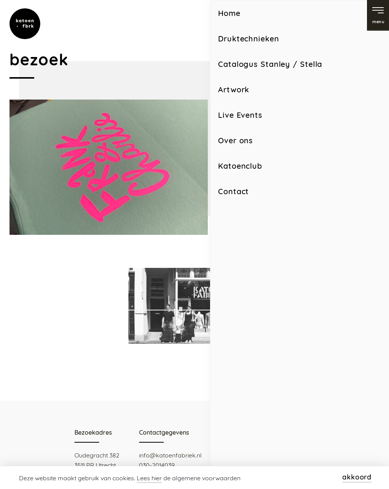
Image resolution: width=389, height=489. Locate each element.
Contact (254, 238)
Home (230, 238)
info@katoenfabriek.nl (170, 455)
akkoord (357, 477)
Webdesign (332, 464)
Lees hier (149, 478)
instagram (312, 17)
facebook (344, 17)
